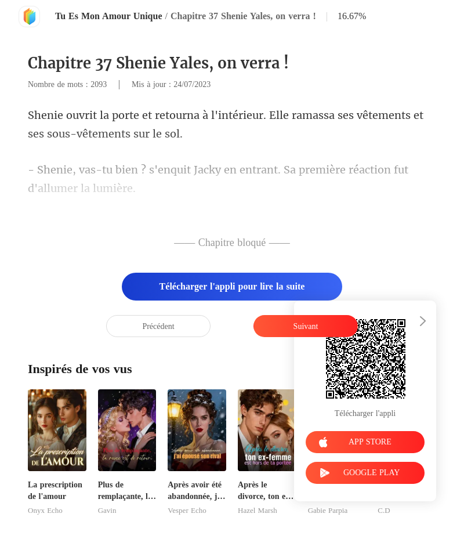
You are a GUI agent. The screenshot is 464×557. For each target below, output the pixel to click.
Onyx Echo (45, 511)
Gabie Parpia (328, 511)
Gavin (107, 511)
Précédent (158, 326)
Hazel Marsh (257, 511)
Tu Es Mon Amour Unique (108, 16)
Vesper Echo (187, 511)
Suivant (305, 326)
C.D (384, 511)
